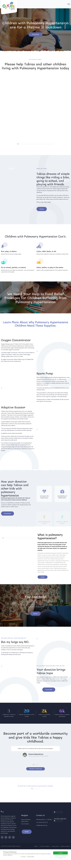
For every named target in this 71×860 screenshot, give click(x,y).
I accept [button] (60, 853)
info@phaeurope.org (41, 825)
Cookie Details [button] (57, 857)
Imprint (36, 846)
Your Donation (25, 824)
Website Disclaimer (65, 846)
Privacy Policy (55, 846)
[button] (42, 577)
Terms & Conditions (45, 846)
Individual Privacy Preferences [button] (60, 855)
